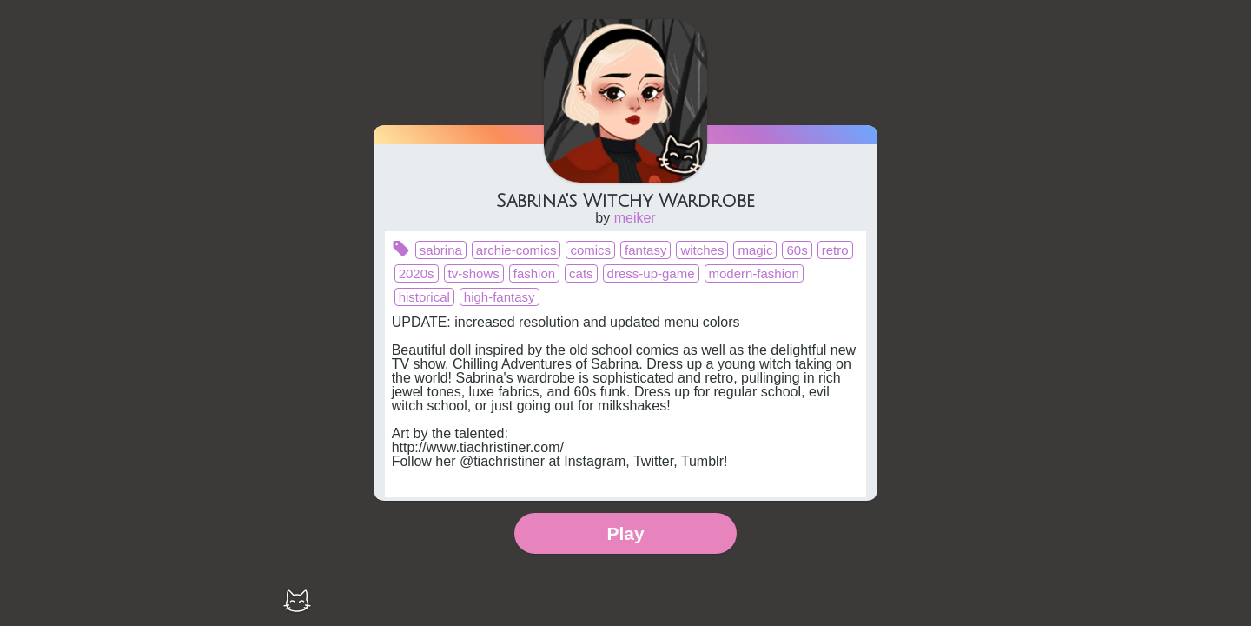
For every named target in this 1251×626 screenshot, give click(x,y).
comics (590, 250)
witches (702, 250)
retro (835, 250)
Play (625, 533)
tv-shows (474, 273)
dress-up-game (651, 273)
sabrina (441, 250)
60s (796, 250)
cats (581, 273)
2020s (416, 273)
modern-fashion (754, 273)
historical (424, 297)
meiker (635, 217)
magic (755, 250)
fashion (534, 273)
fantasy (645, 250)
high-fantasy (499, 297)
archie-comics (516, 250)
